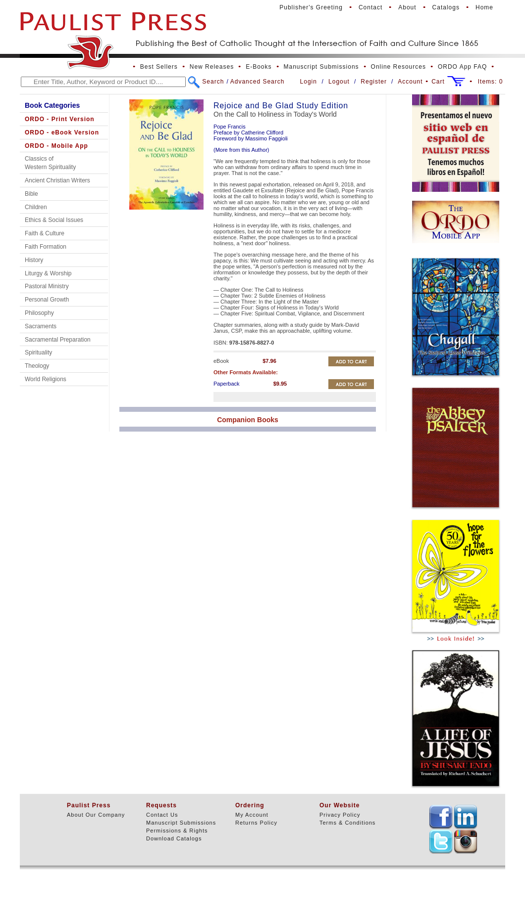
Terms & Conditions (347, 823)
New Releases (212, 66)
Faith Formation (45, 246)
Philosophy (39, 312)
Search (213, 81)
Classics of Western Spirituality (50, 163)
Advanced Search (257, 81)
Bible (31, 193)
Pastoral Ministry (47, 286)
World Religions (45, 379)
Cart (438, 81)
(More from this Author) (241, 150)
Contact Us (162, 815)
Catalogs (446, 7)
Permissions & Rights (177, 831)
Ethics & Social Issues (54, 220)
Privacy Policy (339, 815)
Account (410, 81)
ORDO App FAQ (462, 66)
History (34, 260)
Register (374, 81)
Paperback (226, 384)
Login (308, 81)
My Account (251, 815)
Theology (37, 365)
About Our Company (96, 815)
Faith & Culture (44, 233)
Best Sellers (159, 66)
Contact (370, 7)
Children (36, 207)
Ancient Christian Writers (57, 180)
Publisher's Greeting (311, 7)
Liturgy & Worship (48, 273)
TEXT (440, 816)
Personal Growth (47, 299)
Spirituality (38, 352)
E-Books (258, 66)
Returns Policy (256, 823)
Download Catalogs (174, 838)
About (407, 7)
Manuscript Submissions (321, 66)
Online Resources (398, 66)
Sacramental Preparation (58, 339)
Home (484, 7)
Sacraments (40, 326)
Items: (490, 81)
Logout (339, 81)
